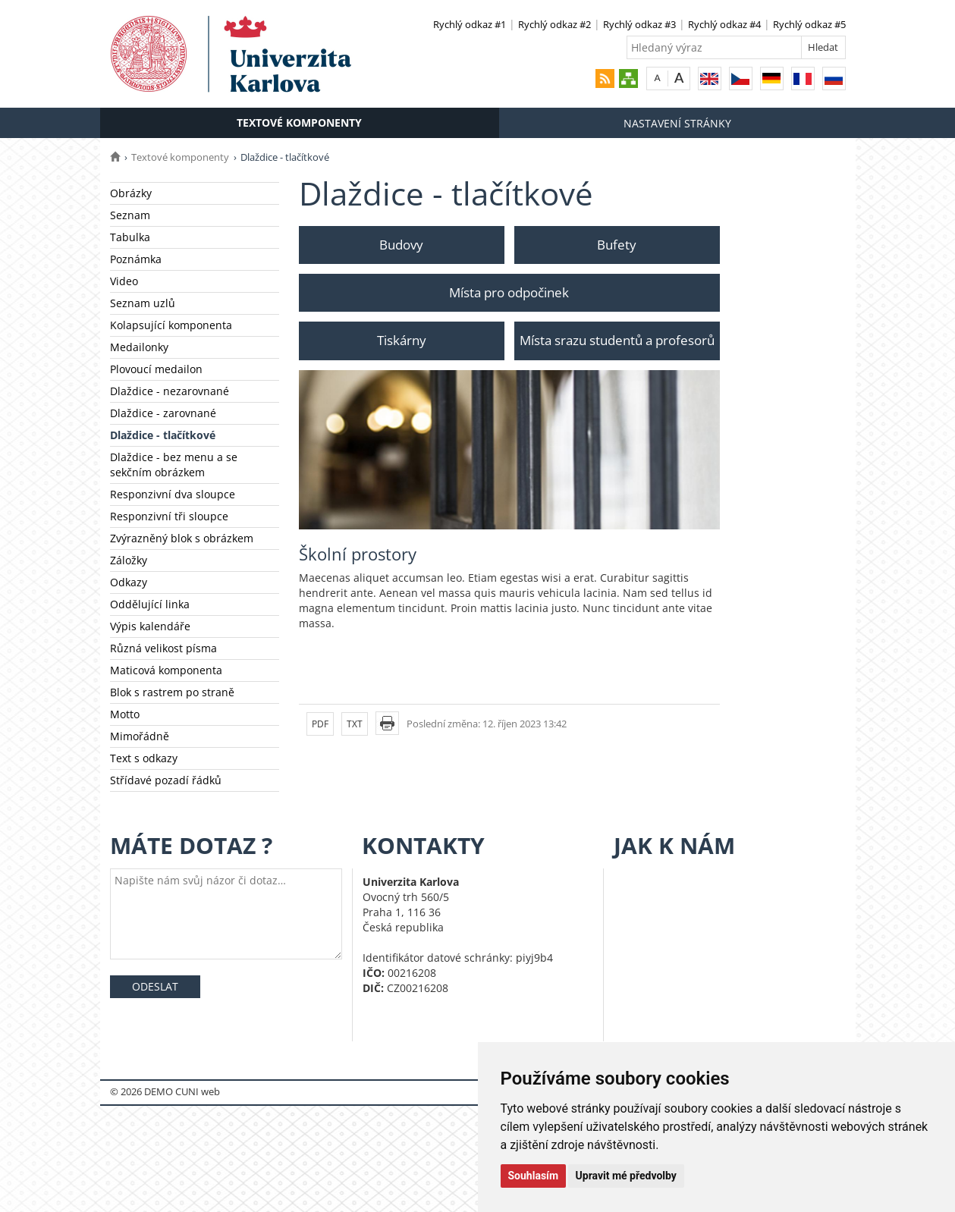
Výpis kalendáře (150, 626)
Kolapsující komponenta (171, 325)
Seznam (130, 215)
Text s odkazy (143, 758)
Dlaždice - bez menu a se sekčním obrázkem (173, 464)
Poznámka (136, 259)
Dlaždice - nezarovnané (169, 391)
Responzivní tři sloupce (169, 516)
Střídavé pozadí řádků (165, 780)
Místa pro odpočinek (509, 292)
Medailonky (139, 347)
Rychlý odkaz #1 (469, 24)
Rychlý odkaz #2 (554, 24)
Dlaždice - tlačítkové (162, 435)
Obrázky (131, 193)
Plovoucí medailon (156, 369)
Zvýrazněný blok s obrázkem (181, 538)
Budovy (401, 244)
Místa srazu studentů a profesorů (617, 340)
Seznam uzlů (142, 303)
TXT (355, 723)
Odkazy (128, 582)
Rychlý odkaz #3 (639, 24)
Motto (125, 714)
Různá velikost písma (163, 648)
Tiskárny (401, 340)
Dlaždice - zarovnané (163, 413)
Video (124, 281)
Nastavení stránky (677, 123)
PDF (320, 723)
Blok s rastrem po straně (172, 692)
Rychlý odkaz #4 (724, 24)
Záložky (128, 560)
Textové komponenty (299, 122)
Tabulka (130, 237)
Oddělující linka (150, 604)
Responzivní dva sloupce (172, 494)
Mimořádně (139, 736)
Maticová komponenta (166, 670)
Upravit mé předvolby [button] (626, 1176)
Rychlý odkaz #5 (809, 24)
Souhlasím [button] (533, 1176)
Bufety (616, 244)
